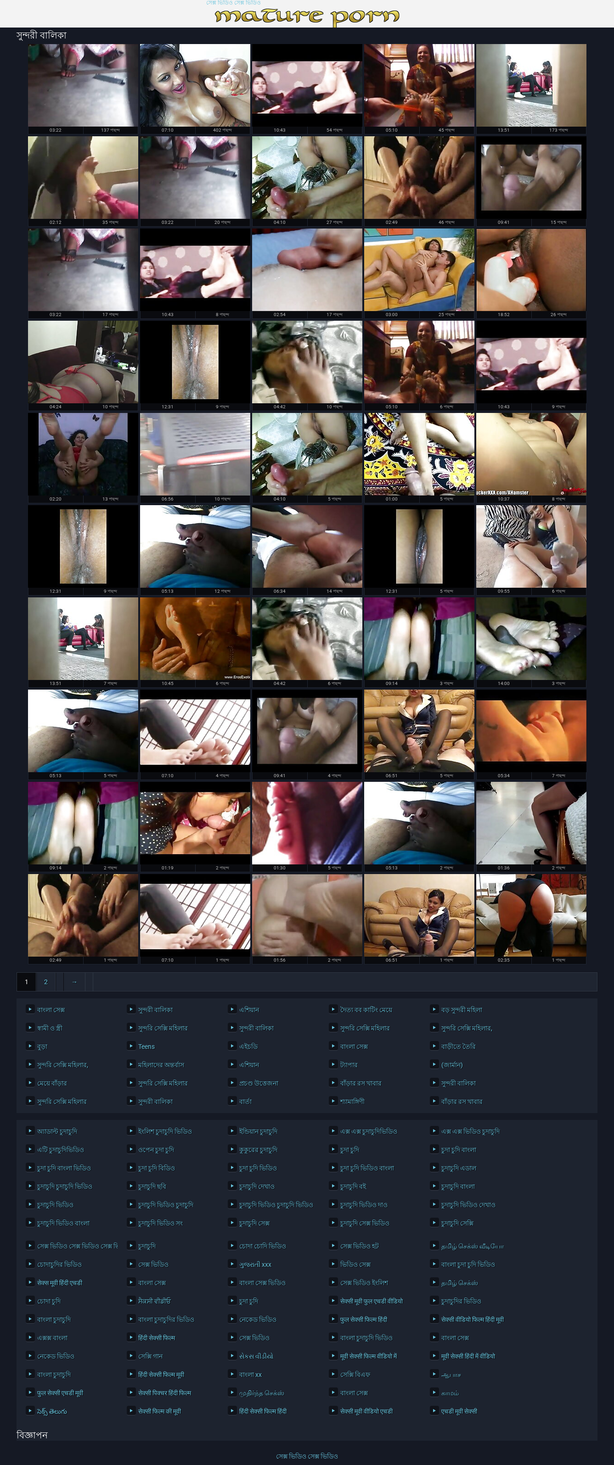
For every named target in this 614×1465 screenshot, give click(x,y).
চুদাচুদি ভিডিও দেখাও (468, 1205)
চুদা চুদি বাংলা (458, 1149)
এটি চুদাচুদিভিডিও (60, 1149)
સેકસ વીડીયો (256, 1356)
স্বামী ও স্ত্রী (49, 1028)
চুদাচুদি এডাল (458, 1168)
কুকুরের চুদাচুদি (258, 1149)
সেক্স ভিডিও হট (359, 1246)
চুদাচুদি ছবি (152, 1186)
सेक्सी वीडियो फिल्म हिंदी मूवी (472, 1319)
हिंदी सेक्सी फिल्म (156, 1338)
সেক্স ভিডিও (153, 1264)
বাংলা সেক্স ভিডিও (262, 1283)
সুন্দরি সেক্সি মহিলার (163, 1028)
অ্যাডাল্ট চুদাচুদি (57, 1131)
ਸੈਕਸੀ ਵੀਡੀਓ (154, 1301)
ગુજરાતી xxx (255, 1264)
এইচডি (248, 1046)
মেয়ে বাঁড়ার (52, 1083)
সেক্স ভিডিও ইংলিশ (364, 1283)
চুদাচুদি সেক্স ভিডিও (364, 1223)
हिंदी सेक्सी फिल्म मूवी (161, 1374)
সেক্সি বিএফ (355, 1374)
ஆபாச (451, 1374)
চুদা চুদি (349, 1149)
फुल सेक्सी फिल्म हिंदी (363, 1319)
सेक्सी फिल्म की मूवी (159, 1411)
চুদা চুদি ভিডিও (258, 1168)
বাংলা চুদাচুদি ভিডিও (366, 1338)
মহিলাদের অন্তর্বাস (161, 1065)
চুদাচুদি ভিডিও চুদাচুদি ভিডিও (276, 1205)
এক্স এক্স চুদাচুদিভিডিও (368, 1131)
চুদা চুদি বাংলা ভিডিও (64, 1168)
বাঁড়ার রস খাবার (361, 1083)
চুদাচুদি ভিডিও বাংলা (63, 1223)
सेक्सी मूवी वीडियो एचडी (366, 1411)
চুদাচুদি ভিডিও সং (160, 1223)
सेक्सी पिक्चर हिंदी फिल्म (164, 1393)
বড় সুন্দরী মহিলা (461, 1010)
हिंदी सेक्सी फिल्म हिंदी (263, 1411)
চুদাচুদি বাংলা (458, 1186)
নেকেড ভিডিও (257, 1319)
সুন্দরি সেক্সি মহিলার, (466, 1028)
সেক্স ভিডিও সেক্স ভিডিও (233, 3)
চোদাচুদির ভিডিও (59, 1264)
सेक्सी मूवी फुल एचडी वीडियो (371, 1301)
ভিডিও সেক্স (355, 1264)
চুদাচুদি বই (353, 1186)
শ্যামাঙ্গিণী (352, 1101)
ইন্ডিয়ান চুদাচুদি (258, 1131)
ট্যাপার (349, 1065)
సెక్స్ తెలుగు (52, 1411)
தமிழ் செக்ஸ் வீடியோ (472, 1246)
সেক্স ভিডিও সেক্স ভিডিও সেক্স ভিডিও (75, 1246)
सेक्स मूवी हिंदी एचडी (59, 1283)
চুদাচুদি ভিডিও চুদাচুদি (165, 1205)
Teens (146, 1046)
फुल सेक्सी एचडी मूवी (60, 1393)
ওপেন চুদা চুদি (156, 1149)
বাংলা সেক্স (51, 1010)
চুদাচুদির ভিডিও (461, 1301)
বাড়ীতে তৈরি (458, 1046)
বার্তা (245, 1101)
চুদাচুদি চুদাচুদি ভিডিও (64, 1186)
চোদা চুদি (49, 1301)
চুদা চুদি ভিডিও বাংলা (367, 1168)
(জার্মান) (452, 1065)
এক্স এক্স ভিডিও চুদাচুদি (470, 1131)
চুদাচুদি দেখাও (257, 1186)
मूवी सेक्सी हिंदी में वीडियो (468, 1356)
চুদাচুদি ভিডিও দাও (364, 1205)
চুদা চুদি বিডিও (156, 1168)
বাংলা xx (250, 1374)
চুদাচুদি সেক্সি (457, 1223)
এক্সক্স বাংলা (52, 1338)
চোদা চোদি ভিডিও (262, 1246)
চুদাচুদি (147, 1246)
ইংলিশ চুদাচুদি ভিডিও (165, 1131)
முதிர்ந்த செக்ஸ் (261, 1393)
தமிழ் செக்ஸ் (459, 1283)
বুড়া (42, 1046)
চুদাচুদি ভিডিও (55, 1205)
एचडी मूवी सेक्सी (459, 1411)
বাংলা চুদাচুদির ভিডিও (166, 1319)
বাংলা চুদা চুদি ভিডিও (468, 1264)
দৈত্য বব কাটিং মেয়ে (366, 1010)
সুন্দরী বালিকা (155, 1010)
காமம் (450, 1393)
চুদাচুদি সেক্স (254, 1223)
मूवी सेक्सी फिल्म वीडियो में (368, 1356)
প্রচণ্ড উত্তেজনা (258, 1083)
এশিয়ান (249, 1010)
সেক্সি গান (150, 1356)
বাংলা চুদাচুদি (54, 1319)
